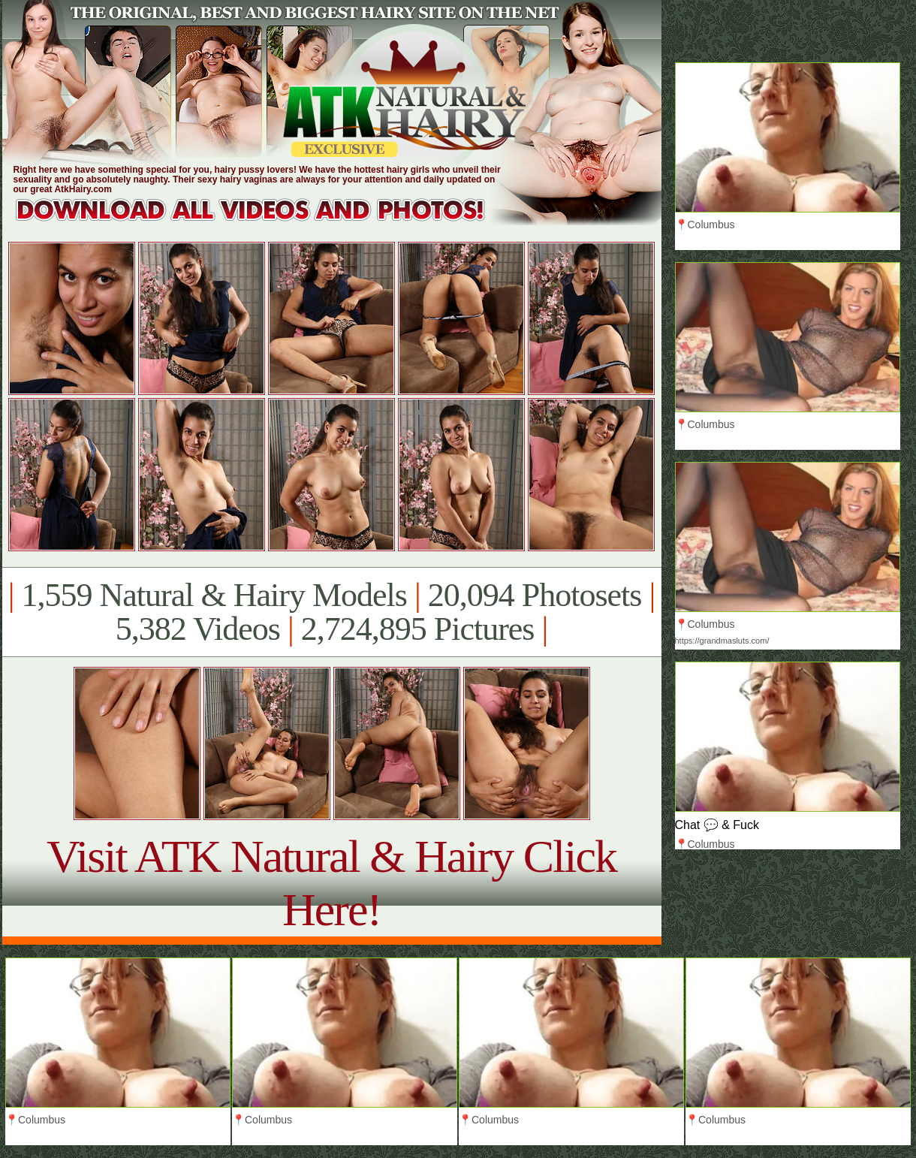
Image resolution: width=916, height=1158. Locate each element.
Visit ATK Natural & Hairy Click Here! (331, 883)
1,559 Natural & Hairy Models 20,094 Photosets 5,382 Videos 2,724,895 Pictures (331, 612)
